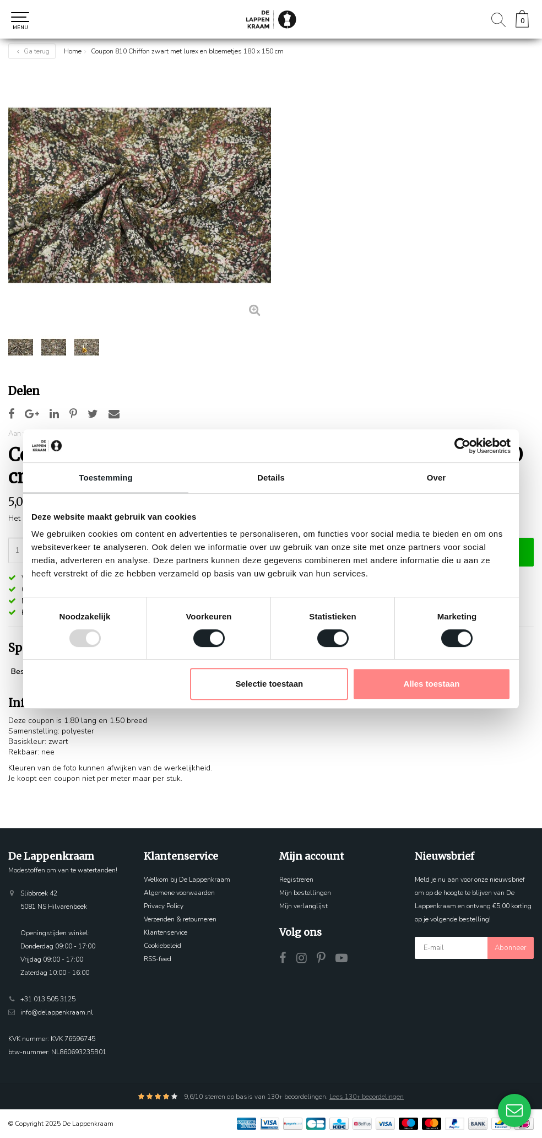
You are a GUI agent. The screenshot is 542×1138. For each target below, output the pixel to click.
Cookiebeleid (162, 945)
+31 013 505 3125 (47, 999)
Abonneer (511, 948)
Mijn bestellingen (305, 892)
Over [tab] (436, 477)
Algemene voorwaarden (179, 892)
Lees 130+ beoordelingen (366, 1096)
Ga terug (32, 51)
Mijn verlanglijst (303, 906)
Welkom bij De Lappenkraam (187, 879)
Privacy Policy (163, 906)
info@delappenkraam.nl (56, 1012)
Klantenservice (165, 932)
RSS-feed (157, 958)
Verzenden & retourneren (180, 919)
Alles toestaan (432, 683)
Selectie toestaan (269, 683)
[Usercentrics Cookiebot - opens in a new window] (462, 446)
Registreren (296, 879)
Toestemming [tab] (106, 477)
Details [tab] (271, 477)
